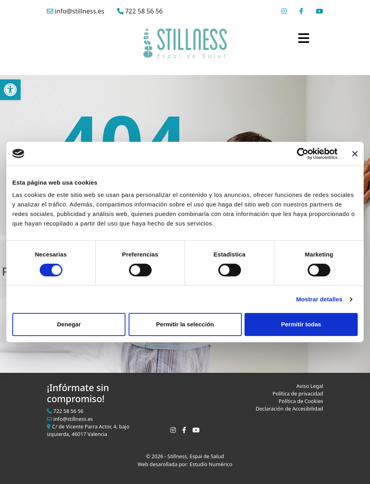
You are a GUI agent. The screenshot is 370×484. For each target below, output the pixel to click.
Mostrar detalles (319, 299)
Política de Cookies (301, 401)
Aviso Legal (310, 386)
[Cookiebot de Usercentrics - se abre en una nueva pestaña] (302, 154)
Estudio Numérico (211, 464)
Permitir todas (301, 324)
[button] (10, 89)
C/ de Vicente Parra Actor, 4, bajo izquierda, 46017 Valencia (88, 430)
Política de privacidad (297, 393)
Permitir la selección (185, 324)
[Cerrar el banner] (355, 153)
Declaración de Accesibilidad (289, 408)
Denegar (69, 324)
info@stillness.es (75, 11)
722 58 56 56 (140, 11)
